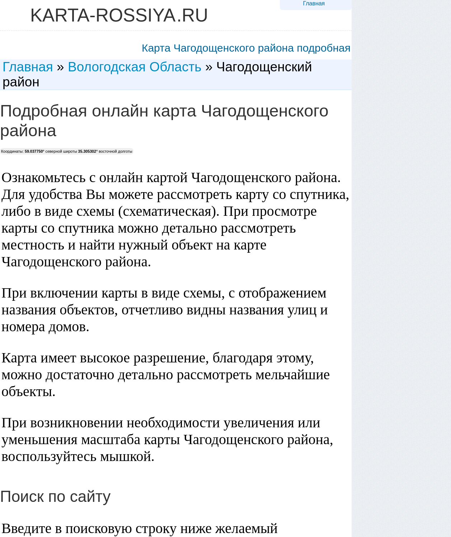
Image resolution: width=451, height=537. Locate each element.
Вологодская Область (135, 67)
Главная (314, 3)
